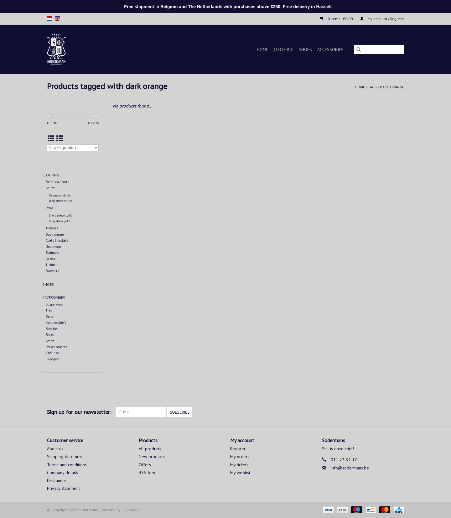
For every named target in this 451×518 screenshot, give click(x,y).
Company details (62, 472)
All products (150, 449)
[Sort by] (73, 147)
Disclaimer (56, 480)
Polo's (49, 208)
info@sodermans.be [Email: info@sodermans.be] (350, 468)
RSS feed (148, 472)
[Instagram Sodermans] (399, 412)
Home (262, 49)
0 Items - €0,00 (337, 18)
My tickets (239, 465)
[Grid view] (51, 138)
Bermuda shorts (57, 182)
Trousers (52, 228)
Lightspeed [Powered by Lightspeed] (131, 509)
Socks (50, 334)
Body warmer (55, 234)
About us (55, 449)
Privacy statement (63, 488)
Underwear (53, 246)
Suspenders (54, 304)
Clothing (283, 49)
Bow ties (52, 329)
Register (238, 449)
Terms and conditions (67, 465)
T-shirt (50, 265)
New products (152, 456)
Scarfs (50, 341)
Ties (49, 310)
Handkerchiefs (56, 322)
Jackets (50, 258)
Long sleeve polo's (59, 221)
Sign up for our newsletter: (79, 412)
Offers (145, 465)
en (57, 18)
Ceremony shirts (59, 195)
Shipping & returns (65, 456)
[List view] (59, 138)
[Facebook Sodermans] (388, 412)
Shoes (305, 49)
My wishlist (240, 472)
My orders (239, 456)
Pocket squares (56, 347)
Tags (372, 87)
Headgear (53, 359)
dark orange (392, 87)
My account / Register (382, 18)
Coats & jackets (57, 240)
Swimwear (53, 252)
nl (49, 18)
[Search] (379, 49)
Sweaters (52, 271)
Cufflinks (52, 353)
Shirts (50, 188)
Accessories (330, 49)
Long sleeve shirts (60, 201)
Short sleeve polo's (60, 215)
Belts (49, 316)
